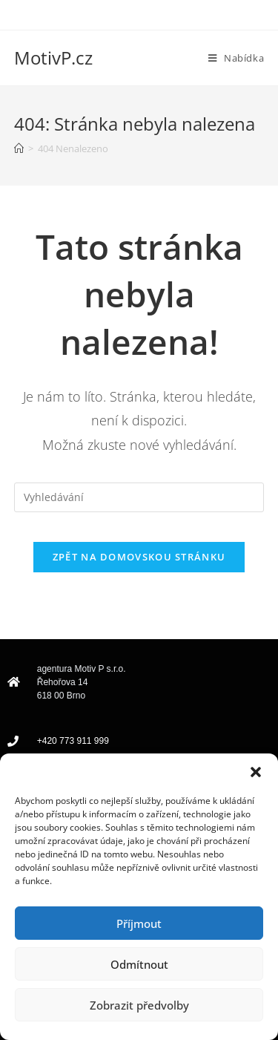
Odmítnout (139, 964)
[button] (255, 772)
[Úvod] (19, 148)
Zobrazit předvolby (139, 1005)
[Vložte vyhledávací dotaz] (139, 497)
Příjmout (139, 923)
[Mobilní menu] (236, 58)
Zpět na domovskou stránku (139, 556)
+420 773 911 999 (73, 741)
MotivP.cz (53, 57)
